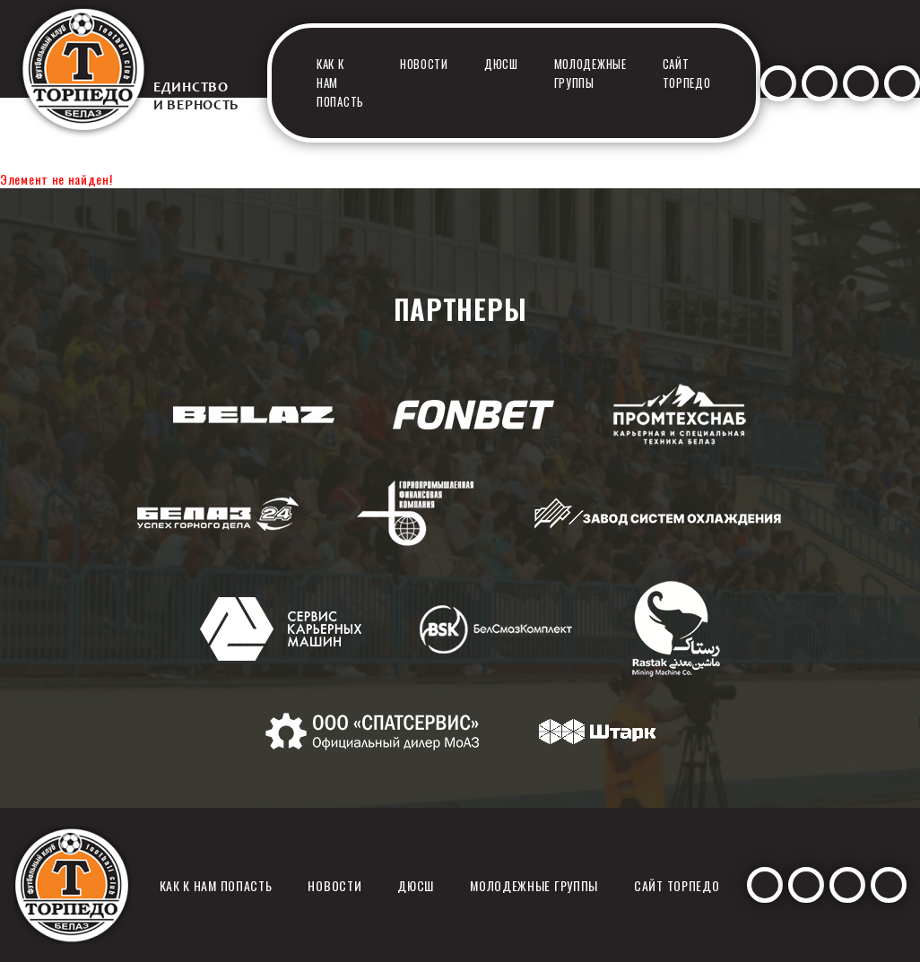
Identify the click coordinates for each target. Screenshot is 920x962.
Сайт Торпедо (687, 73)
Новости (424, 64)
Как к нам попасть (216, 885)
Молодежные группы (590, 73)
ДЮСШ (501, 64)
